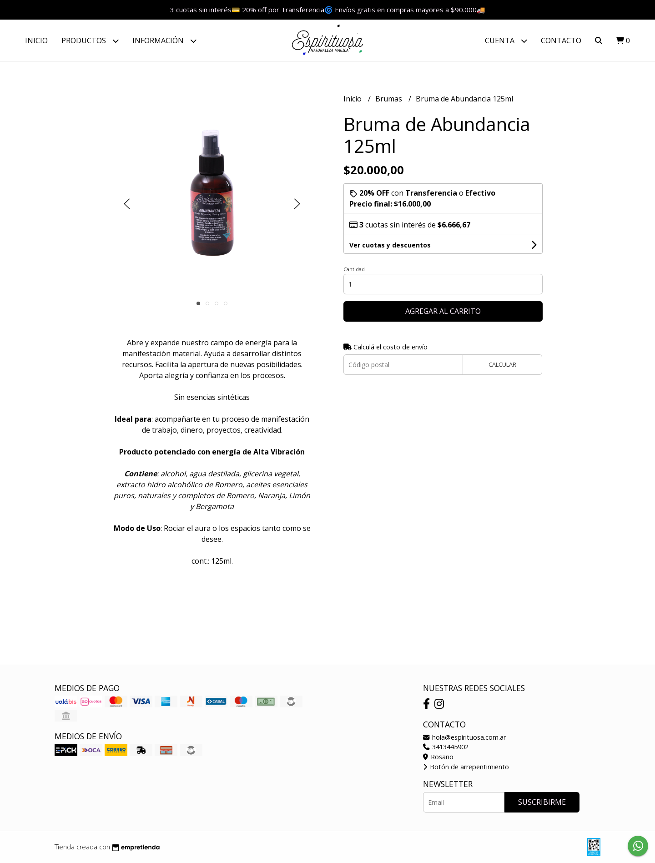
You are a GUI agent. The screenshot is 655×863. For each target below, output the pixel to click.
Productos (90, 40)
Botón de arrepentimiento (466, 766)
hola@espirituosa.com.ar (464, 737)
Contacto (561, 40)
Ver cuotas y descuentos (390, 245)
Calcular (502, 364)
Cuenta (506, 40)
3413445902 (446, 746)
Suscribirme (542, 802)
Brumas (389, 99)
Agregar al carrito (443, 311)
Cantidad (354, 269)
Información (164, 40)
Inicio (36, 40)
